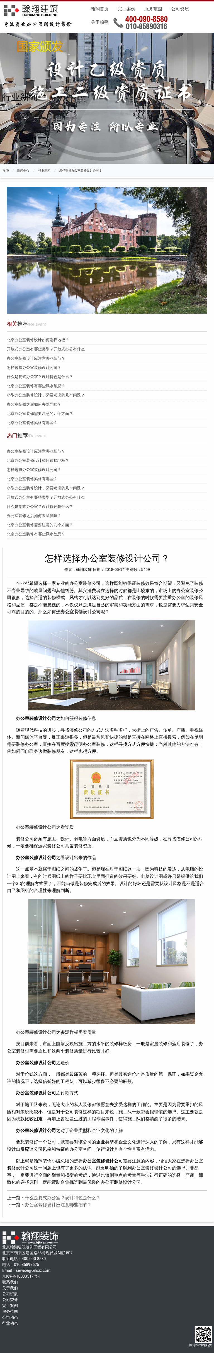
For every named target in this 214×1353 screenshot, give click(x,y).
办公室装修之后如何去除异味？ (34, 404)
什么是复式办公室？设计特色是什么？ (40, 376)
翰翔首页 (100, 8)
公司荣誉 (10, 1299)
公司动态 (10, 1317)
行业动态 (10, 1323)
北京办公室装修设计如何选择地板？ (38, 340)
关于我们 (10, 1288)
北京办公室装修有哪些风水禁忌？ (36, 386)
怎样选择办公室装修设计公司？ (80, 170)
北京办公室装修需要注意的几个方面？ (40, 413)
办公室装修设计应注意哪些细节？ (36, 358)
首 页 (5, 170)
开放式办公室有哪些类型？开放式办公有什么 (46, 349)
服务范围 (153, 8)
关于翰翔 (100, 22)
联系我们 (10, 1282)
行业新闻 (44, 170)
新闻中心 (23, 170)
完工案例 (126, 8)
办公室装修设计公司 (80, 611)
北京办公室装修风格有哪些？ (32, 422)
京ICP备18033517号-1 (21, 1276)
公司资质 (180, 8)
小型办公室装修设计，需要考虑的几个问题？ (46, 395)
